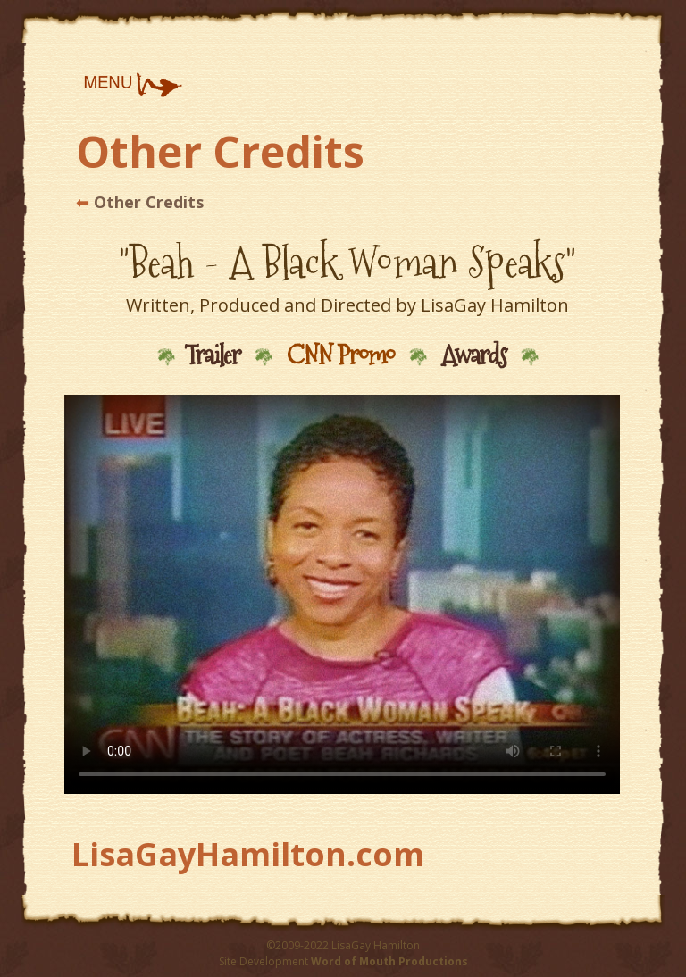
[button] (132, 85)
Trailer (212, 355)
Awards (473, 355)
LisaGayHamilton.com (247, 854)
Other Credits (146, 202)
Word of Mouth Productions (389, 961)
